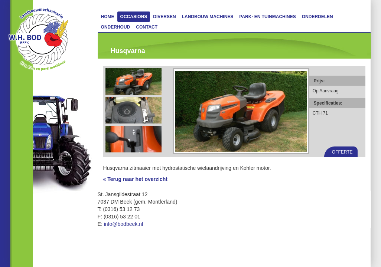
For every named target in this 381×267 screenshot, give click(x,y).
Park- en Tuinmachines (267, 16)
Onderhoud (115, 27)
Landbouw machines (208, 16)
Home (107, 16)
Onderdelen (317, 16)
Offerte (342, 152)
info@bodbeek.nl (123, 224)
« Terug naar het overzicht (135, 179)
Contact (146, 27)
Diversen (164, 16)
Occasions (133, 16)
